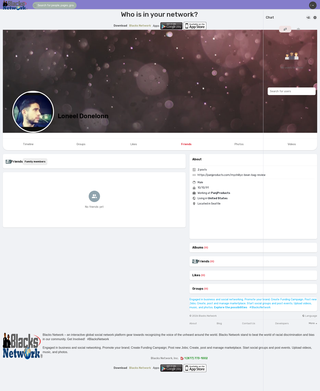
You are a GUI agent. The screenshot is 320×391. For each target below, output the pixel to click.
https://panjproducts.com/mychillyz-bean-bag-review (231, 175)
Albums (197, 247)
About (193, 323)
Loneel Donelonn (83, 116)
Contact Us (248, 323)
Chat (270, 18)
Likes (196, 275)
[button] (55, 5)
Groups (197, 288)
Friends (203, 261)
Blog (219, 323)
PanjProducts (220, 193)
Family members (35, 161)
